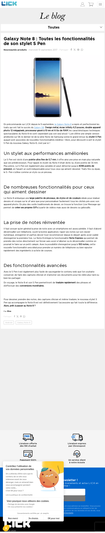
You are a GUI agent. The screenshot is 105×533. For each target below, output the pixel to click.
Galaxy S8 (39, 127)
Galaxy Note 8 (23, 322)
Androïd (8, 322)
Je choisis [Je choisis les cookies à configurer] (33, 518)
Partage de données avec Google (21, 504)
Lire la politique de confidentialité (19, 495)
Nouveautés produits (15, 50)
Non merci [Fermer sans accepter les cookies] (13, 518)
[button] (6, 528)
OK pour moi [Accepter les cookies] (54, 518)
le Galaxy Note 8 (63, 124)
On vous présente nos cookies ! (20, 507)
